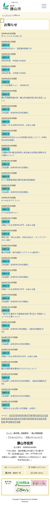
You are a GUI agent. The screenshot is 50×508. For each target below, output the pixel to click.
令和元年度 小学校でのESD (13, 73)
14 (7, 419)
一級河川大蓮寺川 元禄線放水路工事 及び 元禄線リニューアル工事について (23, 315)
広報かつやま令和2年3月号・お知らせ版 (18, 125)
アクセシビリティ (15, 437)
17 (20, 419)
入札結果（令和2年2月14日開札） (15, 265)
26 (10, 422)
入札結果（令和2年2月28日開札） (15, 192)
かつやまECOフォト (9, 213)
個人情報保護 (37, 433)
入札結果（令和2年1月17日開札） (15, 301)
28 (18, 422)
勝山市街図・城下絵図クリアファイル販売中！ (21, 252)
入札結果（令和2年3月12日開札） (15, 167)
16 (15, 419)
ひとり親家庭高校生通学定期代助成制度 (18, 180)
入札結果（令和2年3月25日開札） (15, 113)
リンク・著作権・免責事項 (17, 433)
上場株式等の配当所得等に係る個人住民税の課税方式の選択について (23, 153)
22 (40, 419)
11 (42, 415)
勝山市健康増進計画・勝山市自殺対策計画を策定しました (23, 99)
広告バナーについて (34, 437)
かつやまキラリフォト (10, 200)
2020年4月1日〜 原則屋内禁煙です (16, 48)
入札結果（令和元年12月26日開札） (16, 344)
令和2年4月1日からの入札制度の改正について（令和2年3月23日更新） (24, 138)
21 (36, 419)
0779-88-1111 (18, 454)
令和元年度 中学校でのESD (13, 61)
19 (28, 419)
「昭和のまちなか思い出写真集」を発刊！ (19, 408)
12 (46, 415)
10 (38, 415)
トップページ (7, 15)
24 (3, 422)
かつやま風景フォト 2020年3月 (15, 85)
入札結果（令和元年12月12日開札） (16, 396)
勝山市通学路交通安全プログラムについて (19, 369)
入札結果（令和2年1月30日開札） (15, 277)
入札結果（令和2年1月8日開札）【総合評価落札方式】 (22, 330)
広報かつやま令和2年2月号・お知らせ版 (18, 225)
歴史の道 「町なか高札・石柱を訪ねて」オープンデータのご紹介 (24, 238)
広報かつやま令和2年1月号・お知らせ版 (18, 289)
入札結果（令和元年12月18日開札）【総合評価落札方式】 (24, 382)
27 (14, 422)
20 (32, 419)
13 (3, 419)
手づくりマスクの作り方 (11, 36)
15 (11, 419)
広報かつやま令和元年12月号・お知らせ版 (19, 356)
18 (24, 419)
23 (44, 419)
